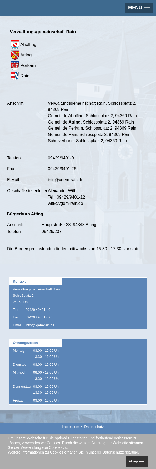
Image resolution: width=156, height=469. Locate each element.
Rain (19, 75)
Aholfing (23, 44)
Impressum (70, 427)
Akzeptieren (137, 461)
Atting (21, 54)
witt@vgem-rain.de (65, 203)
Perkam (23, 65)
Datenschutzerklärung (120, 452)
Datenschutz (94, 427)
